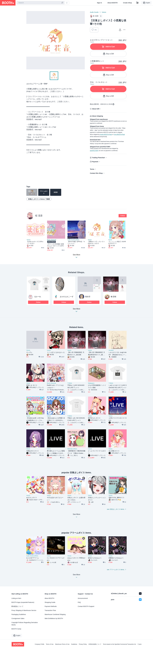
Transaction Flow (50, 610)
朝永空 (87, 297)
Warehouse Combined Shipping (55, 614)
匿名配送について (17, 606)
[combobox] (40, 2)
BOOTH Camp (16, 629)
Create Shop (127, 3)
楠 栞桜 (113, 297)
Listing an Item (16, 598)
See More (76, 310)
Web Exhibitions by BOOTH (54, 618)
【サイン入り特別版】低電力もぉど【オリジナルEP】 (55, 245)
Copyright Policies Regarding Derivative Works (24, 624)
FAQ (79, 602)
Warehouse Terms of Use (62, 644)
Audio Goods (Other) (73, 239)
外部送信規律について (95, 644)
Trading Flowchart (98, 157)
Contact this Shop (96, 173)
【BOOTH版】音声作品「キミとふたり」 (76, 242)
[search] (62, 2)
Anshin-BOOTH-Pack (106, 134)
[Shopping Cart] (137, 3)
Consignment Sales (17, 618)
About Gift (95, 109)
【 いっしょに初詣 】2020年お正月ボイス (117, 242)
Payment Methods (51, 606)
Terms (92, 169)
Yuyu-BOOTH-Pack (119, 134)
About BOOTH (112, 3)
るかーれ (37, 297)
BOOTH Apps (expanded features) (22, 602)
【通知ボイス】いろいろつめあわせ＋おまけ (96, 242)
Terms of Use (49, 644)
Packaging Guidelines (18, 614)
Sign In (99, 3)
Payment (95, 161)
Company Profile (39, 644)
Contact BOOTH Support (86, 606)
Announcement (83, 598)
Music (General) (51, 239)
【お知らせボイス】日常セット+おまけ (35, 242)
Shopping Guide (50, 602)
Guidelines (74, 644)
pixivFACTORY (94, 150)
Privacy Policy (83, 644)
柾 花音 (39, 215)
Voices (104, 12)
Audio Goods (94, 12)
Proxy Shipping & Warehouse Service (23, 610)
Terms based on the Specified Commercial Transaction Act (119, 644)
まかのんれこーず (66, 297)
